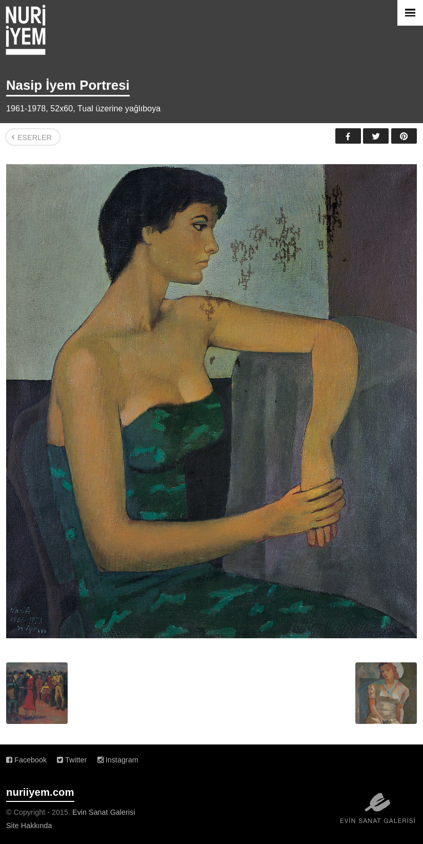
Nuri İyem (25, 30)
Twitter (376, 136)
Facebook (348, 136)
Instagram (117, 760)
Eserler (34, 137)
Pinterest (404, 136)
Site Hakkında (29, 825)
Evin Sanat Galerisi (103, 812)
